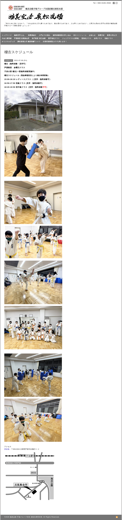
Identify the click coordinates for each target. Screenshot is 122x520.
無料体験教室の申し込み (62, 35)
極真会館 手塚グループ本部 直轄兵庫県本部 (26, 517)
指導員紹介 (32, 35)
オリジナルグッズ (8, 41)
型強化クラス (86, 38)
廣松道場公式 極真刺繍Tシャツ (28, 41)
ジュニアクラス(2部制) (70, 38)
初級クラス (109, 38)
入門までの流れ (44, 35)
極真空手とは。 (20, 35)
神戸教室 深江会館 (38, 38)
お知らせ (92, 35)
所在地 (6, 449)
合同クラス (98, 38)
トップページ (7, 35)
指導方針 (101, 35)
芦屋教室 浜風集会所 (21, 38)
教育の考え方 (112, 35)
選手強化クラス (54, 38)
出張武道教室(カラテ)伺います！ (55, 41)
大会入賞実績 (7, 38)
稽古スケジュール (79, 35)
